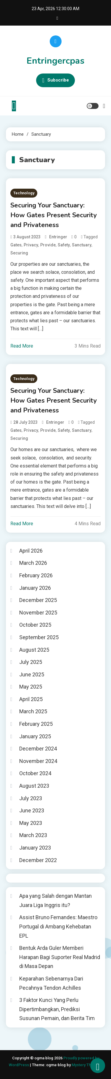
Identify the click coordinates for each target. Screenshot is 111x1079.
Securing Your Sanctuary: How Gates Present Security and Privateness (53, 215)
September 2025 (39, 637)
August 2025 (34, 650)
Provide (48, 245)
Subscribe (55, 80)
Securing (19, 253)
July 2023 (30, 798)
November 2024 (38, 761)
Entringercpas (55, 61)
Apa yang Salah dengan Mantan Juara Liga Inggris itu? (55, 900)
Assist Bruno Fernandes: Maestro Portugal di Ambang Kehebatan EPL (58, 926)
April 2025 (31, 699)
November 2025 (38, 612)
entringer (58, 236)
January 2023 (35, 848)
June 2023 (31, 810)
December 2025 (38, 600)
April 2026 (31, 551)
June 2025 (31, 674)
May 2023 (30, 823)
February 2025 (36, 724)
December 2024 (38, 748)
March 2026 (33, 563)
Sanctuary (81, 245)
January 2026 (35, 588)
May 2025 (30, 687)
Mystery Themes (86, 1065)
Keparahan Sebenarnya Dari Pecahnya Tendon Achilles (51, 983)
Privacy (31, 245)
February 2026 (36, 575)
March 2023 (33, 835)
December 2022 (38, 860)
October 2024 (35, 773)
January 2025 (35, 736)
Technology (23, 193)
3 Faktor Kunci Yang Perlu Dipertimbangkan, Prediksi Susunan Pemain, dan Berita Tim (57, 1009)
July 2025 (30, 662)
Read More (21, 346)
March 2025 (33, 711)
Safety (64, 245)
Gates (16, 245)
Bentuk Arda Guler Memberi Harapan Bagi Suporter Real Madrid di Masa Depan (59, 957)
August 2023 (34, 786)
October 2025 (35, 625)
